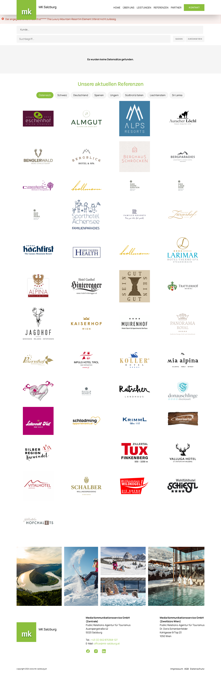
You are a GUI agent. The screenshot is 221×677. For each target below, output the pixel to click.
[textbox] (110, 29)
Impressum (176, 668)
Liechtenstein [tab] (158, 95)
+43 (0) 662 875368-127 (104, 639)
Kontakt (194, 7)
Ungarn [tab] (114, 95)
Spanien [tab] (99, 95)
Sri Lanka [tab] (177, 95)
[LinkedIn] (104, 651)
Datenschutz (197, 668)
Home (116, 7)
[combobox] (110, 30)
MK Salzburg (47, 7)
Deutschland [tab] (80, 95)
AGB (186, 668)
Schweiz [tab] (62, 95)
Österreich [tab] (45, 95)
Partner (176, 7)
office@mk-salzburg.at (107, 643)
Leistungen (144, 7)
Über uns (128, 7)
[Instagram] (96, 651)
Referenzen (161, 7)
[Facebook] (88, 651)
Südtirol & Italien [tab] (134, 95)
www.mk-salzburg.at (38, 668)
